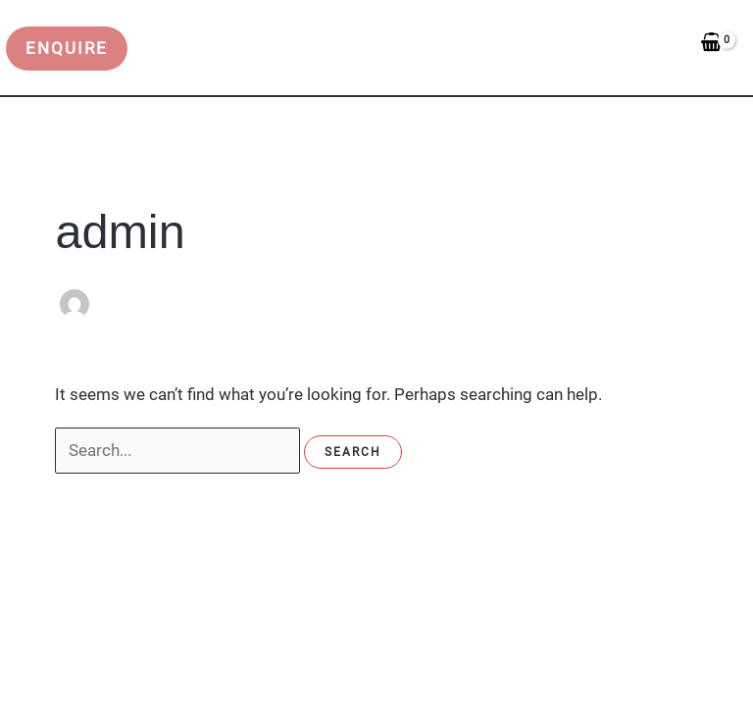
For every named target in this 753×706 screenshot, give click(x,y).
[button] (70, 48)
